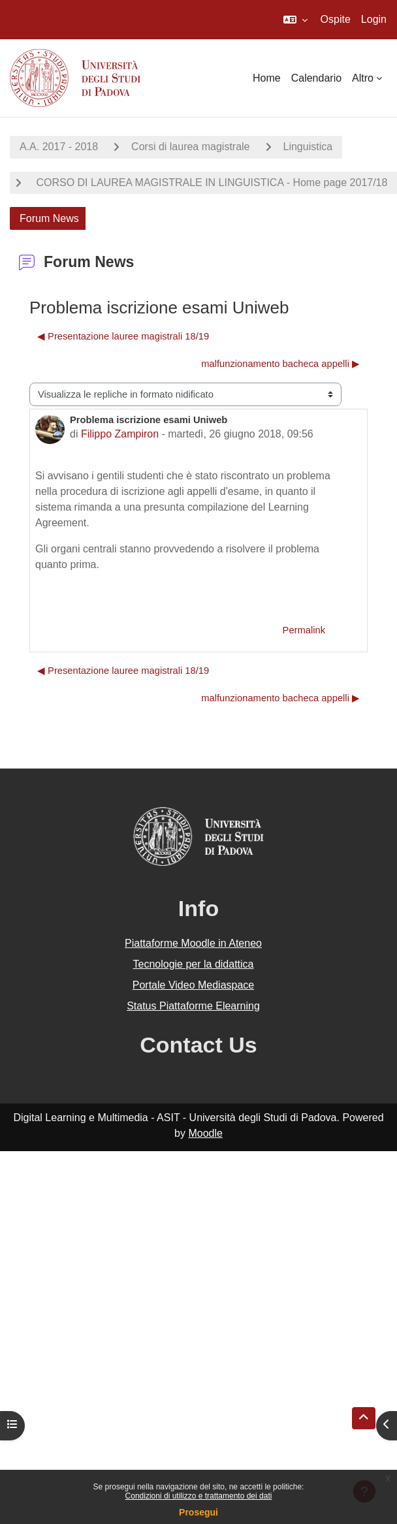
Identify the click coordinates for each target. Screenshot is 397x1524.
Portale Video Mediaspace (194, 985)
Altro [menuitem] (362, 78)
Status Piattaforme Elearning (193, 1005)
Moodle (205, 1133)
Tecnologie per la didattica (193, 964)
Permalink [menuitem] (304, 630)
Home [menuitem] (267, 78)
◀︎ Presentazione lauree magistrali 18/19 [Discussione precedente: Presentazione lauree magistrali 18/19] (123, 336)
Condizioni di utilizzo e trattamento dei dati (198, 1495)
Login (374, 19)
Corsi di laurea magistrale (190, 146)
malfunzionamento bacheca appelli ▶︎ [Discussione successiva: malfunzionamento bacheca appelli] (280, 363)
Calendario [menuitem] (316, 78)
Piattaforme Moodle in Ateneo (193, 943)
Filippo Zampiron (120, 433)
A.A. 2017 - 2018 (59, 146)
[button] (295, 19)
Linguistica (308, 146)
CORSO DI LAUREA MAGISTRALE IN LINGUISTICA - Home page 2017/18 (210, 182)
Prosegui (198, 1512)
